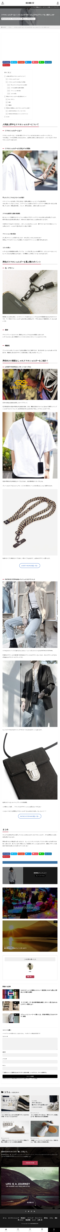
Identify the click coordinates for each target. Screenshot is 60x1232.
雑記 (56, 1218)
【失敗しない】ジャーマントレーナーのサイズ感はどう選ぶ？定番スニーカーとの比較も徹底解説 (15, 1141)
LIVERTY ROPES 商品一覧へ (29, 565)
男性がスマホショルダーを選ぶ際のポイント (15, 96)
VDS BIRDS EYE (34, 1223)
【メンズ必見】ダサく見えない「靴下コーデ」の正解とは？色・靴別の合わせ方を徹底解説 (44, 1115)
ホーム (4, 1218)
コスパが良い (12, 94)
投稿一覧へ (29, 976)
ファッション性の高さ (14, 91)
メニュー (30, 1229)
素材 (8, 102)
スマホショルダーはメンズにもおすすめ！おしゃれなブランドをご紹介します (31, 27)
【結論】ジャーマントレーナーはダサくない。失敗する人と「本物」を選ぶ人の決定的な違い (44, 1141)
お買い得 (40, 1220)
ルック (34, 1220)
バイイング (30, 1218)
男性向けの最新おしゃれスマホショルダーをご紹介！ (17, 108)
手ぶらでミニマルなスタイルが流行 (17, 85)
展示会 (46, 1218)
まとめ (6, 117)
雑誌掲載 (28, 1220)
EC (42, 1229)
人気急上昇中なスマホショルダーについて (14, 76)
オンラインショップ (13, 1218)
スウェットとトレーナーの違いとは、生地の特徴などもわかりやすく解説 (39, 1015)
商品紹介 (23, 1218)
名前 (4, 1052)
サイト (4, 1065)
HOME (4, 27)
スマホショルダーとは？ (12, 79)
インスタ (18, 1229)
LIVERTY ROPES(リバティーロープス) (15, 111)
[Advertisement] (30, 46)
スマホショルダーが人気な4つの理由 (15, 82)
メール (5, 1058)
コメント (5, 1036)
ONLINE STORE (30, 1163)
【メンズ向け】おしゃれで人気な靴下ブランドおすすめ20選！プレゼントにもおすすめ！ (15, 1115)
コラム (24, 18)
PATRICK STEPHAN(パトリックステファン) (16, 114)
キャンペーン (38, 1218)
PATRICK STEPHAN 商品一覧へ (29, 816)
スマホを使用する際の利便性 (15, 88)
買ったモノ (21, 1220)
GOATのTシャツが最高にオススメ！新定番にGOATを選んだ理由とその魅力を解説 (39, 991)
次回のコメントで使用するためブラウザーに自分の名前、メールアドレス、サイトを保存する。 (25, 1072)
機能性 (8, 105)
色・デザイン (10, 99)
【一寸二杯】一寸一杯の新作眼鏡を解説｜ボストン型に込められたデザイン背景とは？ (39, 1003)
